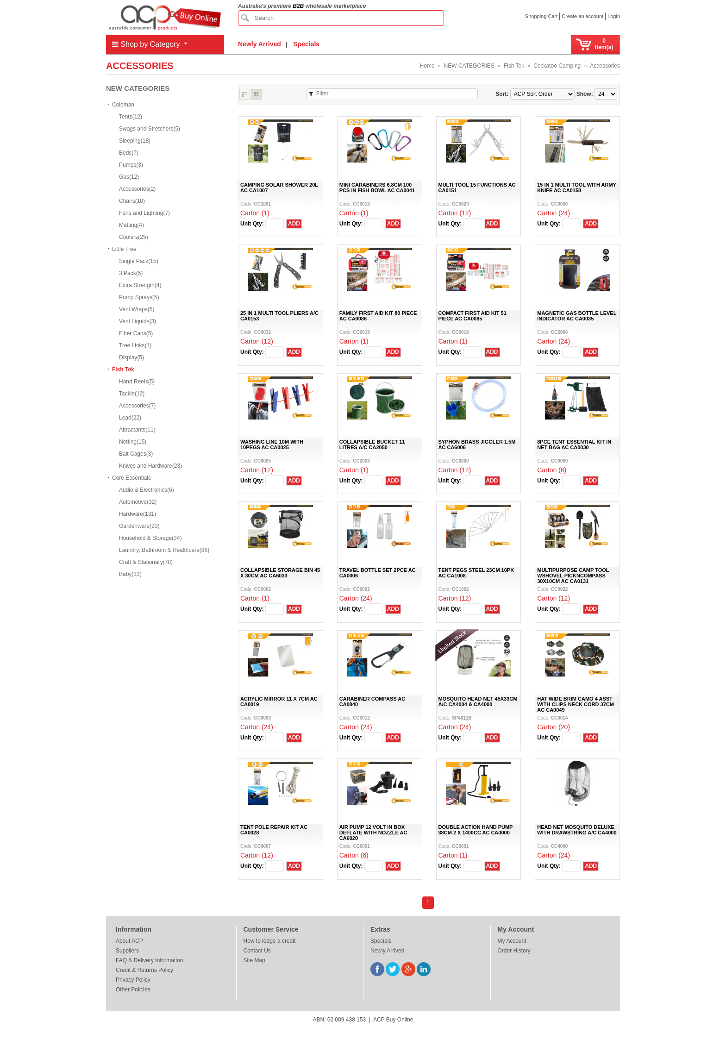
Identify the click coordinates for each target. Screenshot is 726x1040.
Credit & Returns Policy (144, 970)
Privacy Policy (133, 980)
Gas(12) (129, 177)
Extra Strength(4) (140, 285)
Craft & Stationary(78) (146, 562)
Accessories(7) (137, 405)
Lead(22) (130, 417)
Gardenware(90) (139, 526)
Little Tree (124, 249)
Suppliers (127, 950)
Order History (514, 950)
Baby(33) (130, 574)
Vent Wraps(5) (136, 309)
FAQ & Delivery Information (149, 960)
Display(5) (131, 357)
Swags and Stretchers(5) (149, 128)
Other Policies (133, 989)
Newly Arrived (259, 44)
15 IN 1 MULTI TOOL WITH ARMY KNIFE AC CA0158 (576, 187)
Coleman (123, 104)
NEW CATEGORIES (469, 66)
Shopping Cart (541, 16)
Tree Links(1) (135, 345)
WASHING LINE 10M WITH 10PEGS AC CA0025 (271, 444)
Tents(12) (130, 116)
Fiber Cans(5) (136, 333)
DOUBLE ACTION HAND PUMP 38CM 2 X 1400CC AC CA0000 (475, 829)
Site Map (254, 960)
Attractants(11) (137, 429)
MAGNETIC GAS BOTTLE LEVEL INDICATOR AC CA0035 (576, 315)
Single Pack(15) (138, 261)
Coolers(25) (133, 237)
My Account (512, 941)
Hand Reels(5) (137, 381)
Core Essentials (131, 478)
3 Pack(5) (131, 273)
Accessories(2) (137, 189)
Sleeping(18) (134, 141)
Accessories (605, 66)
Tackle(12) (131, 393)
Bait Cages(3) (136, 454)
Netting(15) (132, 442)
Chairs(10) (132, 201)
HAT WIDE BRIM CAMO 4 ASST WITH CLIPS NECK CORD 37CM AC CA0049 (575, 704)
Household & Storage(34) (150, 538)
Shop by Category (147, 44)
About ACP (129, 941)
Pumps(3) (131, 165)
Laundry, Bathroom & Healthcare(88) (164, 550)
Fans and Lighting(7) (144, 213)
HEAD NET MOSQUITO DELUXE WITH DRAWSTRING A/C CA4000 (576, 829)
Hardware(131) (137, 514)
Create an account (582, 16)
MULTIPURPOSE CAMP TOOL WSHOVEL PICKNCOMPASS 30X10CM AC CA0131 (573, 575)
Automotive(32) (137, 502)
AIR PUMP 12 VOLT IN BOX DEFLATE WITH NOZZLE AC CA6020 (373, 832)
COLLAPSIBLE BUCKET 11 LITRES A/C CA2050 (372, 444)
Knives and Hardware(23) (150, 466)
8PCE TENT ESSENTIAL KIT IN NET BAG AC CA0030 (574, 444)
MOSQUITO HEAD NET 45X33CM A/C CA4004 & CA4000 (478, 701)
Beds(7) (128, 153)
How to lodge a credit (270, 941)
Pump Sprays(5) (139, 297)
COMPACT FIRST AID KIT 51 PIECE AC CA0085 (472, 315)
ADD (294, 223)
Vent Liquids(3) (137, 321)
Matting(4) (131, 225)
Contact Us (257, 950)
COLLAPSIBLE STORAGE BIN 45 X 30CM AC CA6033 (280, 572)
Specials (306, 44)
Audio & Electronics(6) (146, 490)
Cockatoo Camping (557, 66)
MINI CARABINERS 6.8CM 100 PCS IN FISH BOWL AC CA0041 (377, 187)
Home (427, 66)
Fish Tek (514, 66)
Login (613, 16)
